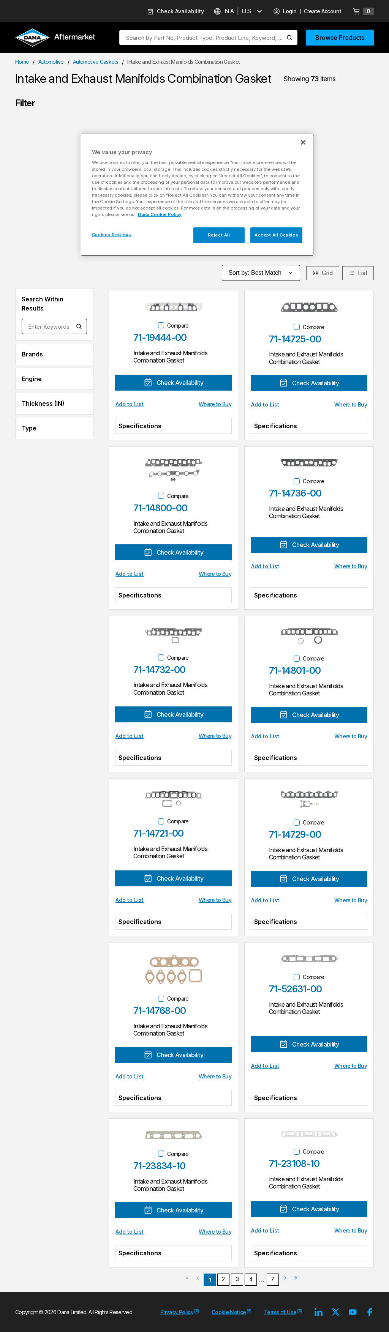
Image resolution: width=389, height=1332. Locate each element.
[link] (186, 1280)
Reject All (219, 235)
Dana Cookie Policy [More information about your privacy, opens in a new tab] (160, 214)
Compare (177, 325)
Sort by (261, 272)
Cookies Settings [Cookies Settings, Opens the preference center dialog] (111, 234)
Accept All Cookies (276, 235)
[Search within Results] (79, 326)
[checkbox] (161, 325)
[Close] (303, 142)
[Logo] (55, 38)
